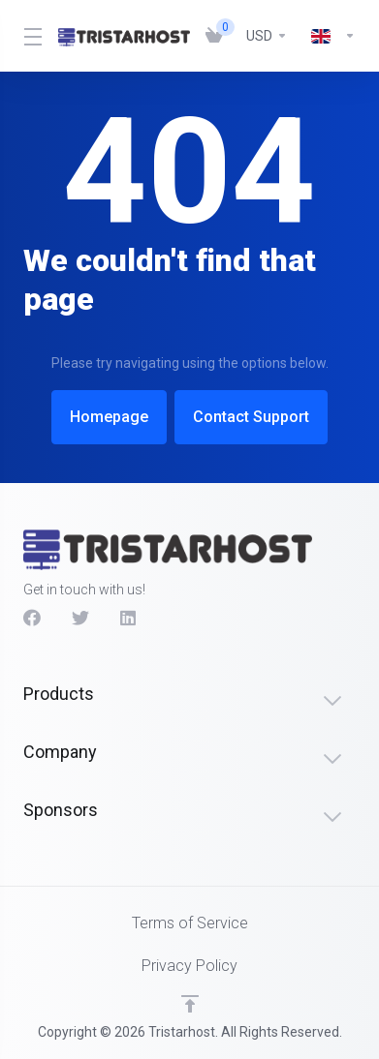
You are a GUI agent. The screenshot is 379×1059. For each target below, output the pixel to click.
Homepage (103, 417)
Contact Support (257, 417)
